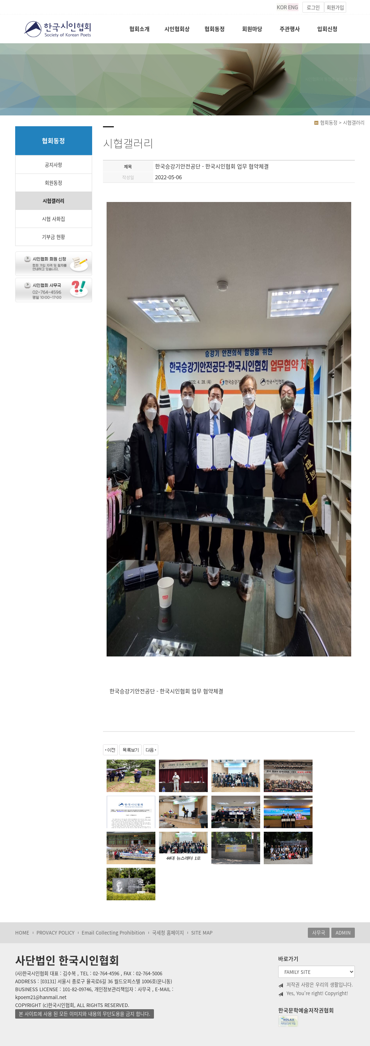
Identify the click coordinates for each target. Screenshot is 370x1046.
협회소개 (139, 29)
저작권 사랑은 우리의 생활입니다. (315, 984)
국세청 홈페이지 (168, 932)
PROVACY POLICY (55, 932)
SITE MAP (201, 932)
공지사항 (53, 164)
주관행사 (290, 29)
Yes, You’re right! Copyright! (313, 993)
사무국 (318, 932)
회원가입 (335, 7)
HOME (22, 932)
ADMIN (343, 932)
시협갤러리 (53, 200)
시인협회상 (177, 29)
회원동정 (53, 182)
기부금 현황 (53, 236)
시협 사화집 (53, 218)
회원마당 (252, 29)
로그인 (313, 7)
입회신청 (327, 29)
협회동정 (215, 29)
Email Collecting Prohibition (113, 932)
